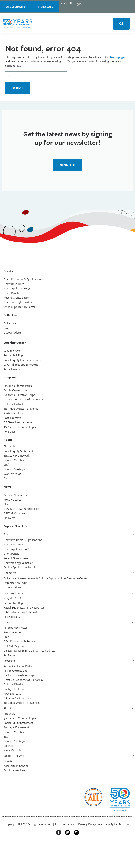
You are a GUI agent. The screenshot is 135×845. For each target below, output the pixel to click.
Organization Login (15, 584)
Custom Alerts (12, 333)
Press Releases (12, 500)
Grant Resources (14, 285)
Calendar (9, 479)
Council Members (14, 461)
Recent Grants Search (17, 298)
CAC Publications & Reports (21, 365)
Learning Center (13, 594)
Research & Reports (16, 356)
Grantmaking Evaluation (18, 303)
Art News (9, 519)
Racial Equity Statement (18, 452)
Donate (8, 762)
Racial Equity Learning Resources (24, 361)
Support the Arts (14, 756)
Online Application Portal (19, 308)
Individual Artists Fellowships (22, 703)
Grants (8, 535)
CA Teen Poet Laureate (18, 423)
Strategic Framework (17, 456)
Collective (10, 324)
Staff (6, 465)
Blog (6, 505)
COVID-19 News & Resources (21, 509)
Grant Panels (11, 294)
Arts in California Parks (18, 386)
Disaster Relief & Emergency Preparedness (29, 651)
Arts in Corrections (15, 391)
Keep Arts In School (16, 766)
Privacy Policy (87, 825)
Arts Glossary (12, 370)
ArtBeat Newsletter (15, 496)
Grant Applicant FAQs (17, 289)
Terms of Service (65, 825)
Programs (9, 661)
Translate (48, 7)
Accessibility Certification (114, 825)
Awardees (9, 432)
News (7, 623)
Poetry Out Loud (14, 414)
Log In (7, 329)
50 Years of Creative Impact (21, 428)
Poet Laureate (12, 419)
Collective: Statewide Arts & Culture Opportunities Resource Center (46, 579)
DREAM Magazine (14, 514)
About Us (9, 447)
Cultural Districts (14, 405)
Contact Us (70, 3)
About (7, 709)
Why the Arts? (12, 352)
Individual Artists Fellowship (21, 409)
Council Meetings (14, 470)
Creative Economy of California (23, 400)
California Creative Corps (19, 396)
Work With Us (12, 475)
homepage (117, 58)
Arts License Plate (14, 771)
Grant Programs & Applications (23, 280)
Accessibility (16, 7)
